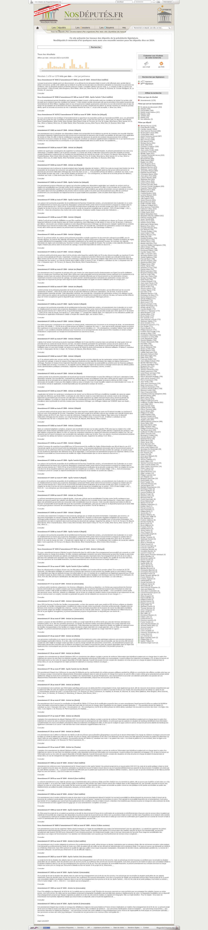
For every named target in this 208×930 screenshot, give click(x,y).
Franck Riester (146, 577)
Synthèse (112, 32)
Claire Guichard (146, 165)
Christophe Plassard (148, 572)
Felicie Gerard (146, 544)
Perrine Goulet (146, 560)
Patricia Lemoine (146, 217)
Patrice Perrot (145, 221)
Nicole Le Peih (146, 349)
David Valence (146, 240)
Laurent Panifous (146, 492)
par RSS (161, 67)
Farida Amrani (145, 618)
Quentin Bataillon (146, 340)
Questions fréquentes (66, 927)
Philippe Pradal (146, 599)
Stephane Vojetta (146, 321)
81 (80, 66)
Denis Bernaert (146, 444)
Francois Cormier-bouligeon (150, 186)
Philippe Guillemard (147, 401)
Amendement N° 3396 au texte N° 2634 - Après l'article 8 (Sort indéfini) (64, 810)
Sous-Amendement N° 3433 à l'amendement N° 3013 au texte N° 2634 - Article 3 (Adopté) (71, 549)
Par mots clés (102, 32)
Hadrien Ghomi (146, 222)
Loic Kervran (145, 594)
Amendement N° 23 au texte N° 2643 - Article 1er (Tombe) (59, 747)
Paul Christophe (146, 509)
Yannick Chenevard (147, 369)
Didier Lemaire (146, 473)
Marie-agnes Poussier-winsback (152, 554)
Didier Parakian (146, 426)
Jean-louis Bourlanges (148, 624)
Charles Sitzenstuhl (147, 342)
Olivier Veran (145, 442)
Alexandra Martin (146, 425)
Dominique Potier (146, 489)
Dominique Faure (147, 573)
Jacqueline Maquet (147, 171)
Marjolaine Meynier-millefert (150, 216)
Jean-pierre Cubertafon (149, 591)
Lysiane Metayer (146, 195)
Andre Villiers (145, 461)
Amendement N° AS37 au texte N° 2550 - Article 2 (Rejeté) (59, 339)
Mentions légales (134, 927)
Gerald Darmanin (147, 582)
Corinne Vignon (146, 290)
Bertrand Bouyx (146, 395)
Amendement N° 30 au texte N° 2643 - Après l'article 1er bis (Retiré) (63, 669)
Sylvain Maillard (146, 299)
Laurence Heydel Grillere (149, 388)
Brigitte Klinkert (146, 350)
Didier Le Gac (145, 138)
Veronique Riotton (147, 255)
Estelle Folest (145, 506)
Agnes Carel (145, 541)
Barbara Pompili (146, 416)
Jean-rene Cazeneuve (148, 383)
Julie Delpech (145, 198)
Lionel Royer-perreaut (148, 373)
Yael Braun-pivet (146, 430)
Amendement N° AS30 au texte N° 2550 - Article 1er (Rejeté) (60, 269)
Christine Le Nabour (148, 146)
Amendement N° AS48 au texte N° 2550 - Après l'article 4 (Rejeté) (62, 304)
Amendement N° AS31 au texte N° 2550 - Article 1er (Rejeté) (60, 373)
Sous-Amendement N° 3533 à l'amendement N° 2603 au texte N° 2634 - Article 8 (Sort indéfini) (73, 80)
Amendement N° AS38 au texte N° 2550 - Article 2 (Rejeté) (59, 252)
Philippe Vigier (145, 561)
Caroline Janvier (146, 129)
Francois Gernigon (147, 546)
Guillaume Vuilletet (147, 205)
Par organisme (89, 32)
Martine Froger (146, 494)
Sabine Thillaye (146, 641)
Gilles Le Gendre (146, 254)
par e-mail (146, 67)
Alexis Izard (145, 302)
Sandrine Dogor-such (148, 643)
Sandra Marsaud (146, 297)
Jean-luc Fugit (146, 274)
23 (76, 68)
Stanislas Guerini (146, 606)
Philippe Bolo (145, 639)
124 (48, 64)
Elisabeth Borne (146, 439)
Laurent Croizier (146, 553)
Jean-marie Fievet (147, 283)
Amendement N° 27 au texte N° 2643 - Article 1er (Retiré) (59, 716)
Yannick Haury (146, 241)
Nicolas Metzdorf (146, 362)
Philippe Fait (145, 191)
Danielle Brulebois (147, 238)
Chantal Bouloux (146, 193)
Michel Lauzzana (146, 271)
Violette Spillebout (147, 257)
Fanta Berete (145, 127)
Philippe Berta (145, 511)
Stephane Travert (147, 169)
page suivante (43, 921)
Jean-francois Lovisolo (148, 319)
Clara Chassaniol (147, 392)
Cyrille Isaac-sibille (147, 516)
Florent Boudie (146, 328)
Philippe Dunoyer (146, 330)
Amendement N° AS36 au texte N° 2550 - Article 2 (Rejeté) (59, 217)
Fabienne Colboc (146, 209)
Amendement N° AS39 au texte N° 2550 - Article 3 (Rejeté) (59, 443)
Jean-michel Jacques (148, 378)
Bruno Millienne (146, 525)
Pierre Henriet (145, 399)
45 (56, 67)
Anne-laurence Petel (148, 207)
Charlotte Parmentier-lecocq (150, 155)
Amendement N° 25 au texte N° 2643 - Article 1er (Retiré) (59, 731)
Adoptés (143, 109)
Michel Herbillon (146, 556)
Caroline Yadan (146, 252)
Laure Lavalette (146, 630)
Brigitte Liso (145, 162)
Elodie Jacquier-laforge (149, 575)
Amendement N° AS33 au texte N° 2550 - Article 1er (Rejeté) (60, 391)
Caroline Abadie (146, 309)
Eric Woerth (145, 345)
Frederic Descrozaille (148, 331)
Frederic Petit (145, 527)
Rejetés (143, 114)
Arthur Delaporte (146, 610)
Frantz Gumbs (146, 622)
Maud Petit (144, 458)
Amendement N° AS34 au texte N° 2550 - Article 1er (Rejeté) (60, 147)
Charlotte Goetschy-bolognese (151, 394)
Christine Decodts (147, 184)
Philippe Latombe (146, 475)
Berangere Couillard (147, 435)
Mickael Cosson (146, 451)
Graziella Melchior (147, 228)
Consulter (41, 93)
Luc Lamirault (145, 470)
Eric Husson (145, 452)
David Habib (145, 480)
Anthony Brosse (146, 235)
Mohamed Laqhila (147, 558)
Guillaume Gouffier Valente (150, 402)
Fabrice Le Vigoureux (148, 311)
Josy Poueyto (145, 532)
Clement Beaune (146, 437)
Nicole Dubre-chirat (147, 133)
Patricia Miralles (146, 598)
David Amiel (145, 300)
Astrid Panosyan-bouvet (149, 136)
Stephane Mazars (147, 293)
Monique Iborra (146, 143)
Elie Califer (144, 613)
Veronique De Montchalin (149, 449)
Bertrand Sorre (146, 190)
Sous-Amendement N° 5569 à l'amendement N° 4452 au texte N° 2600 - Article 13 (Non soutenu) (74, 825)
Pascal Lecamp (146, 508)
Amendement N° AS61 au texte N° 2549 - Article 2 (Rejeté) (59, 130)
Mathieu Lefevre (146, 375)
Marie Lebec (145, 397)
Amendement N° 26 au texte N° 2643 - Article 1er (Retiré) (59, 700)
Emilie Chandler (146, 203)
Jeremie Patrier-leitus (148, 625)
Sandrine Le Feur (147, 267)
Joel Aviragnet (145, 485)
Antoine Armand (146, 262)
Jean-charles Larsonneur (149, 466)
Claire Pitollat (145, 197)
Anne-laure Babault (147, 456)
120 (64, 64)
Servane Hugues (146, 260)
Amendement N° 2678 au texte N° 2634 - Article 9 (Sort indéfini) (61, 778)
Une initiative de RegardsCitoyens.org (48, 2)
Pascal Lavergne (146, 304)
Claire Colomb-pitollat (148, 465)
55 (54, 67)
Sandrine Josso (146, 496)
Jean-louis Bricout (147, 484)
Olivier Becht (145, 440)
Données (80, 927)
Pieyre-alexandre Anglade (149, 376)
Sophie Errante (146, 407)
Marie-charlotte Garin (148, 637)
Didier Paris (145, 357)
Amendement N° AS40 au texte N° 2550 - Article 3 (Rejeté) (59, 512)
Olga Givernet (145, 210)
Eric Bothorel (145, 229)
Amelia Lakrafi (145, 307)
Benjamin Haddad (147, 273)
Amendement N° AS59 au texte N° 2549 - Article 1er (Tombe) (60, 495)
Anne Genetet (145, 323)
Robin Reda (145, 280)
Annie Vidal (144, 145)
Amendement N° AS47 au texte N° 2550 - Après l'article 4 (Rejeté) (62, 478)
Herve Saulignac (146, 490)
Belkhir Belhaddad (147, 214)
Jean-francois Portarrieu (149, 587)
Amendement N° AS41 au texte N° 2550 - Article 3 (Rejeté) (59, 234)
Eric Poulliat (145, 326)
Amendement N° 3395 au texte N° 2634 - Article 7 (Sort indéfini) (61, 763)
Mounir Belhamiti (146, 347)
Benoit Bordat (145, 158)
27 (88, 68)
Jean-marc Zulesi (147, 276)
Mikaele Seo (145, 368)
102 (74, 65)
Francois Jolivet (146, 547)
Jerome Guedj (146, 627)
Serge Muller (145, 605)
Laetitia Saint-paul (147, 352)
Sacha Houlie (145, 286)
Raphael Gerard (146, 172)
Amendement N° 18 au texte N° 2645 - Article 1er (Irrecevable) (61, 618)
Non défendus (145, 119)
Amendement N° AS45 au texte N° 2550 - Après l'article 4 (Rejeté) (62, 460)
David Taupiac (146, 482)
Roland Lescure (146, 603)
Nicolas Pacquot (146, 278)
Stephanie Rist (146, 179)
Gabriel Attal (145, 580)
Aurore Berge (145, 411)
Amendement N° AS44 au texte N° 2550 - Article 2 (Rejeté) (59, 408)
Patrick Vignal (145, 266)
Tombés (143, 116)
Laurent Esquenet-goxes (149, 592)
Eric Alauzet (145, 141)
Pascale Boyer (146, 259)
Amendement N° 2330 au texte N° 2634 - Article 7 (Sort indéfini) (61, 794)
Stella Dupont (145, 160)
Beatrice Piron (145, 226)
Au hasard (122, 32)
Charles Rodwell (146, 281)
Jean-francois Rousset (149, 131)
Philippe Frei (145, 413)
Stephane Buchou (147, 167)
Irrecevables (145, 110)
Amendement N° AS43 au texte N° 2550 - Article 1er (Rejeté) (60, 165)
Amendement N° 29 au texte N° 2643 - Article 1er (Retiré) (59, 653)
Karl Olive (144, 292)
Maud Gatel (145, 535)
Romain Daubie (146, 522)
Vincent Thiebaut (146, 459)
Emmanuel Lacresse (148, 324)
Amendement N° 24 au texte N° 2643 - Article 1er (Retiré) (59, 636)
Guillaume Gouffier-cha (149, 432)
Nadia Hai (144, 236)
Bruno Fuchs (145, 523)
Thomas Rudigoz (147, 231)
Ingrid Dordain (145, 406)
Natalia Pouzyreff (147, 285)
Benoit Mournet (146, 202)
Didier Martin (145, 148)
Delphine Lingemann (148, 504)
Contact (146, 927)
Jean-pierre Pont (146, 176)
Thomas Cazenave (147, 418)
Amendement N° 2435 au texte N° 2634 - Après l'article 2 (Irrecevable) (63, 872)
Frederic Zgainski (147, 579)
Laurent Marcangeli (147, 534)
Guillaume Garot (146, 584)
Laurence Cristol (146, 152)
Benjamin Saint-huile (148, 478)
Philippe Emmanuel (147, 428)
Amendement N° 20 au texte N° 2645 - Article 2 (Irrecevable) (60, 601)
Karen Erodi (145, 629)
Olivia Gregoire (146, 596)
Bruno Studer (145, 316)
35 (58, 68)
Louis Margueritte (147, 338)
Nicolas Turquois (146, 537)
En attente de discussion (149, 107)
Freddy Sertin (145, 212)
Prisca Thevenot (146, 409)
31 (62, 68)
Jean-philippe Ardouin (148, 361)
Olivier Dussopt (146, 433)
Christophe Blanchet (148, 570)
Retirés (143, 117)
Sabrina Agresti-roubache (149, 421)
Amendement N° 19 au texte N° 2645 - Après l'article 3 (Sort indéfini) (63, 566)
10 (42, 68)
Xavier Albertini (146, 567)
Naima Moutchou (146, 471)
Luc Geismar (145, 636)
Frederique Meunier (147, 549)
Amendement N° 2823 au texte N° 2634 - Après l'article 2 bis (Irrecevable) (65, 857)
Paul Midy (144, 343)
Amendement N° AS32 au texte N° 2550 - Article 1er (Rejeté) (60, 286)
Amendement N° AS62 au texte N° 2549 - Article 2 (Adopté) (60, 425)
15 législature (146, 81)
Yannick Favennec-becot (149, 463)
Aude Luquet (145, 611)
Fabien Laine (145, 617)
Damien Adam (145, 314)
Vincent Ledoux (146, 288)
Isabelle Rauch (146, 528)
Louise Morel (145, 634)
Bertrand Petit (145, 497)
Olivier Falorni (145, 468)
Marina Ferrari (146, 503)
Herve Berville (145, 586)
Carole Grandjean (147, 445)
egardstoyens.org (165, 928)
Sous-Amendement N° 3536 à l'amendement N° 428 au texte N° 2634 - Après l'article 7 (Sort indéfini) (75, 97)
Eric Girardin (145, 318)
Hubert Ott (144, 454)
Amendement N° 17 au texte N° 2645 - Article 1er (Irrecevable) (61, 584)
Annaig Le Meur (146, 333)
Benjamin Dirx (145, 366)
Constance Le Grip (147, 337)
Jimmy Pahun (145, 530)
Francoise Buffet (146, 359)
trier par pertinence (82, 76)
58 (70, 67)
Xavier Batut (145, 423)
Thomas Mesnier (146, 608)
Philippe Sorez (146, 264)
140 (86, 63)
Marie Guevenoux (147, 385)
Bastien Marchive (147, 243)
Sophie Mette (145, 563)
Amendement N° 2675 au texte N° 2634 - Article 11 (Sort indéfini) (62, 841)
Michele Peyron (146, 126)
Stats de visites (118, 927)
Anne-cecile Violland (148, 447)
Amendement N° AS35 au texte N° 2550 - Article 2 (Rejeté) (59, 321)
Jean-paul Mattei (146, 589)
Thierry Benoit (145, 565)
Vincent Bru (145, 513)
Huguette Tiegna (146, 188)
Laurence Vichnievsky (148, 632)
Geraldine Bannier (147, 551)
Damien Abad (145, 269)
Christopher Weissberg (149, 335)
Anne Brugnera (146, 164)
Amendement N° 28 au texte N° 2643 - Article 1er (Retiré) (59, 685)
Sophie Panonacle (147, 305)
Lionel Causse (146, 183)
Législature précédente (102, 927)
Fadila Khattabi (146, 414)
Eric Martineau (146, 518)
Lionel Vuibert (145, 233)
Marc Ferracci (146, 139)
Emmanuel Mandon (147, 615)
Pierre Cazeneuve (147, 380)
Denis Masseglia (146, 356)
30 (52, 68)
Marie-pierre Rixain (147, 224)
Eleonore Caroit (146, 390)
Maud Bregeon (146, 312)
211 (72, 60)
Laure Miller (145, 404)
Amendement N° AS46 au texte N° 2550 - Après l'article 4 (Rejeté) (62, 200)
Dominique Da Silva (147, 295)
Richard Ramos (146, 601)
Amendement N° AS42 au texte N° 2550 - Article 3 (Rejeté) (59, 356)
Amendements (146, 100)
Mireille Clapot (145, 153)
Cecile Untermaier (147, 499)
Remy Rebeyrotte (147, 248)
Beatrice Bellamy (146, 515)
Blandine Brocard (147, 568)
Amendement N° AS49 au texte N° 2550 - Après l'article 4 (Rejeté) (62, 531)
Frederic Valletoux (147, 520)
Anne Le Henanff (146, 542)
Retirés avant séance (148, 112)
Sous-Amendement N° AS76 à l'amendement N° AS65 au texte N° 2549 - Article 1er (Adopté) (72, 114)
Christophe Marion (147, 174)
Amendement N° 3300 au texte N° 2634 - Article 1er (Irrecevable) (61, 888)
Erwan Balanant (146, 501)
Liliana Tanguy (146, 247)
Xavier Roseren (146, 200)
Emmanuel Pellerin (147, 250)
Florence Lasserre (147, 620)
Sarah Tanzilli (145, 219)
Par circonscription (74, 32)
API (88, 927)
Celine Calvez (145, 181)
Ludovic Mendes (146, 178)
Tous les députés (58, 32)
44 (82, 67)
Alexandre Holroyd (147, 354)
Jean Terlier (145, 382)
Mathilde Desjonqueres (149, 487)
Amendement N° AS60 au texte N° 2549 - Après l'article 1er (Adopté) (63, 182)
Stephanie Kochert (147, 539)
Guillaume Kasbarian (148, 387)
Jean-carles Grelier (147, 150)
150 (50, 63)
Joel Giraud (145, 157)
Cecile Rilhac (145, 134)
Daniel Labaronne (147, 371)
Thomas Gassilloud (147, 364)
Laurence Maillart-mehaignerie (151, 245)
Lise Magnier (145, 477)
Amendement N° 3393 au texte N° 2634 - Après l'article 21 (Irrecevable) (64, 903)
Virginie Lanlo (145, 420)
